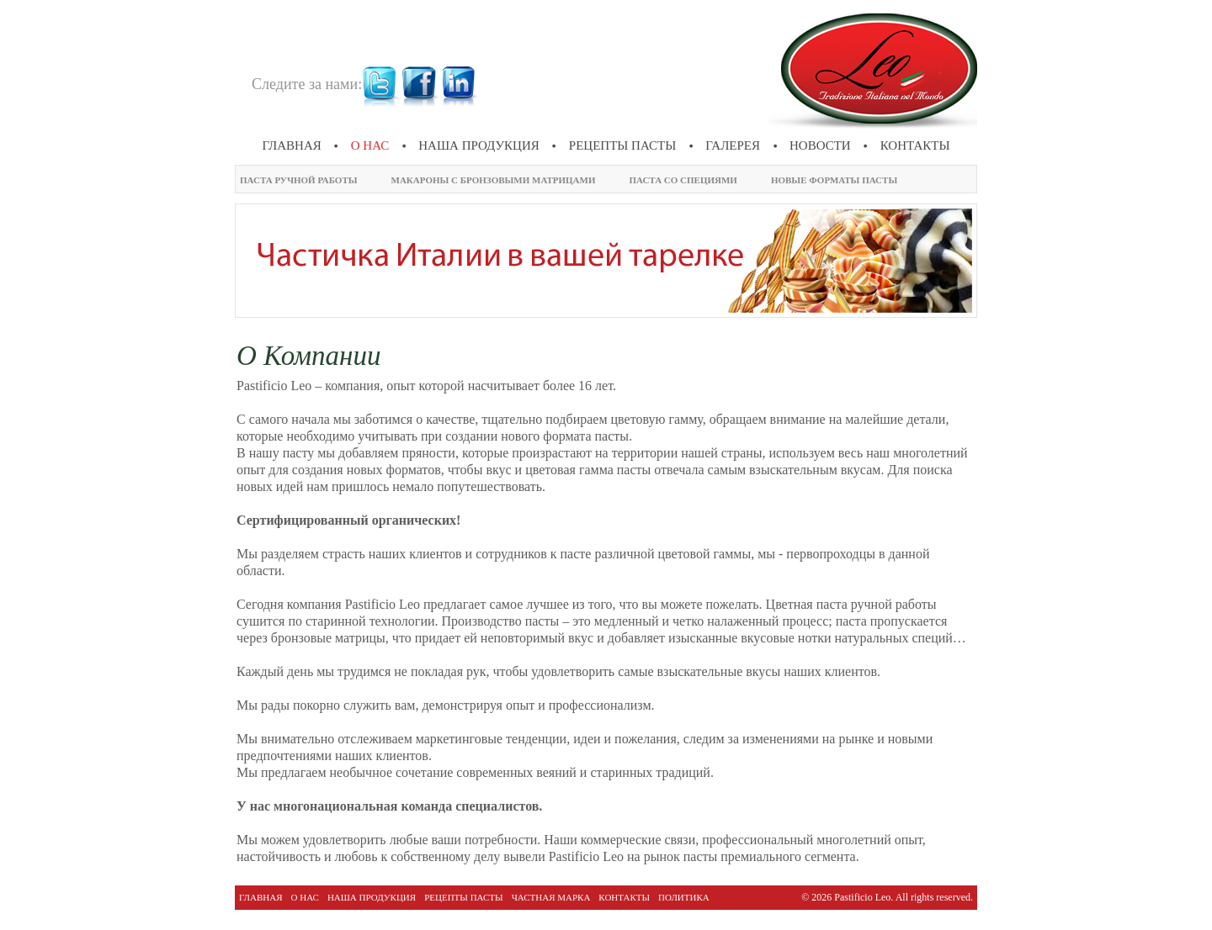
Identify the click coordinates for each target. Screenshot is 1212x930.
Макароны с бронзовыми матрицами (493, 180)
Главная (292, 145)
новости (820, 145)
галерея (732, 145)
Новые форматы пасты (834, 180)
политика (684, 897)
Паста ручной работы (299, 180)
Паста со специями (682, 180)
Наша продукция (479, 145)
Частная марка (551, 897)
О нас (370, 145)
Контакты (915, 145)
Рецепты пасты (623, 145)
